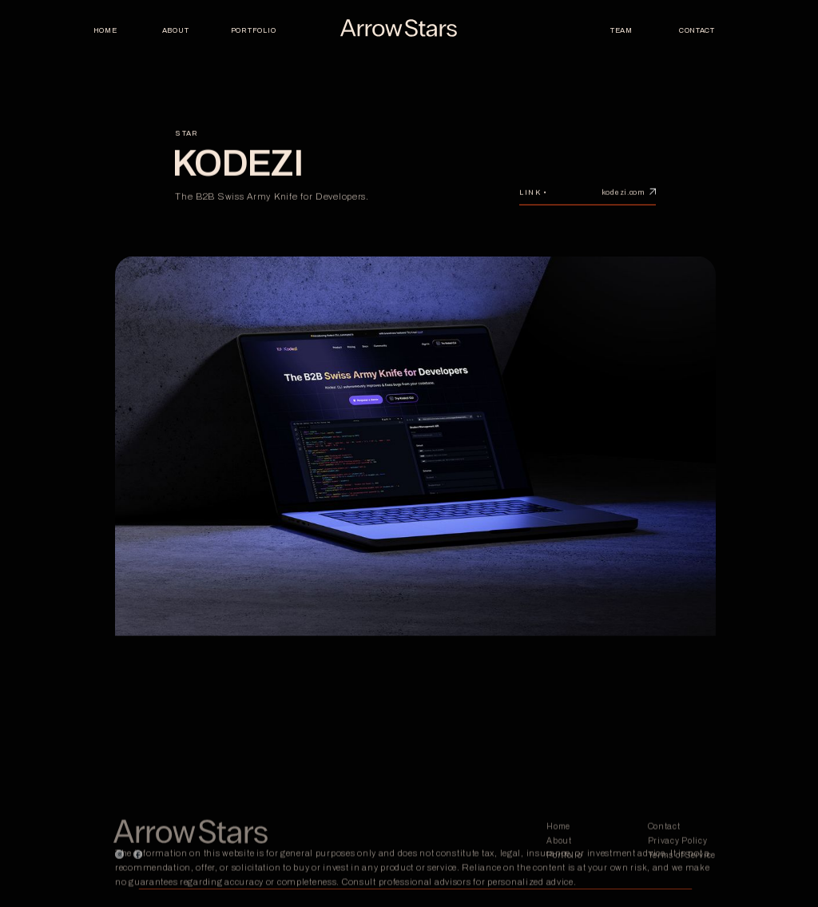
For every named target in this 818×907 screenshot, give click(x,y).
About (175, 30)
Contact (697, 30)
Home (105, 30)
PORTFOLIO (252, 30)
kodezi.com (623, 197)
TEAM (621, 30)
